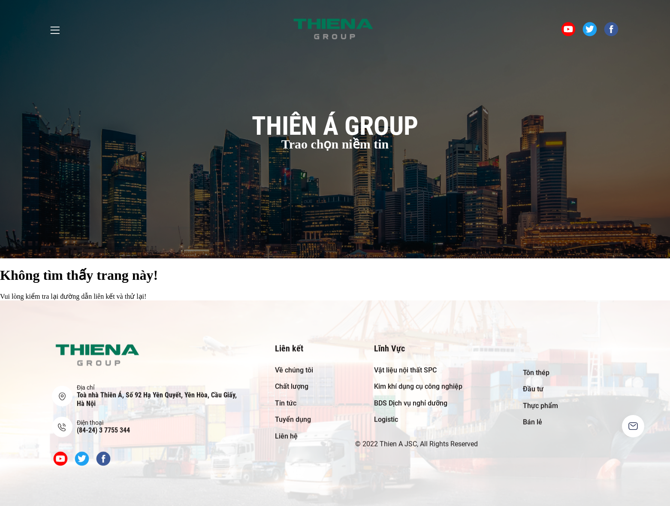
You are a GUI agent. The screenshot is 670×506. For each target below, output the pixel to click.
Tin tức (285, 396)
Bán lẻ (532, 416)
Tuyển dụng (293, 413)
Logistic (386, 413)
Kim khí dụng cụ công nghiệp (418, 380)
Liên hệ (286, 429)
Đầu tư (533, 383)
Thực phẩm (540, 399)
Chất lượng (291, 380)
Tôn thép (536, 366)
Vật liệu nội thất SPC (405, 363)
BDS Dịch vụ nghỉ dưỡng (410, 396)
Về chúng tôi (294, 363)
